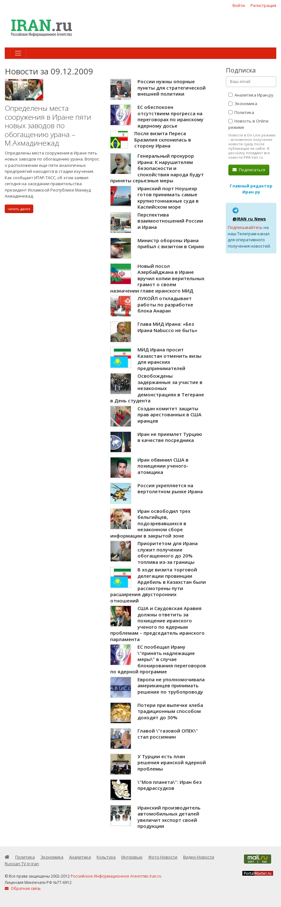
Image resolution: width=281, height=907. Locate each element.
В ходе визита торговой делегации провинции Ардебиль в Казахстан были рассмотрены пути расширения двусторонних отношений (158, 585)
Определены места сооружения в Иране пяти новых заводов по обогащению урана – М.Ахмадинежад (48, 125)
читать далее (19, 208)
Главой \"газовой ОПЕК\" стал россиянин (167, 733)
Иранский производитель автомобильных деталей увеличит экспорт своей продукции (169, 816)
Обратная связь (23, 888)
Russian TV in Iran (22, 863)
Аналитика (80, 857)
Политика (241, 112)
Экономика (242, 103)
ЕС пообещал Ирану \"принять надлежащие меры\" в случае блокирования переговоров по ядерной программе (158, 659)
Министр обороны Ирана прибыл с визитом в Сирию (170, 243)
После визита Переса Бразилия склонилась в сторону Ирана (162, 139)
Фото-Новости (162, 857)
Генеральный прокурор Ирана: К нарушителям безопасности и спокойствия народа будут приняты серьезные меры (157, 168)
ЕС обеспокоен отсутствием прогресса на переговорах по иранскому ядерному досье (170, 116)
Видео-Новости (198, 857)
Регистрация (263, 5)
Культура (106, 857)
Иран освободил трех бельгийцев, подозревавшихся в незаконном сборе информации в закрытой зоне (150, 523)
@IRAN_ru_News (249, 219)
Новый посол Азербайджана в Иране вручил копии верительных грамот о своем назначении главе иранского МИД (157, 278)
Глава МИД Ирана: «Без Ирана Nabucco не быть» (167, 327)
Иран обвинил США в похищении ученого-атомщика (162, 466)
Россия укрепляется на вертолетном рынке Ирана (170, 488)
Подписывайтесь (245, 227)
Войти (239, 5)
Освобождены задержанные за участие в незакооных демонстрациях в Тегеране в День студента (157, 388)
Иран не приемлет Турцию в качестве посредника (169, 437)
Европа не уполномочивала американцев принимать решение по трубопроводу (171, 685)
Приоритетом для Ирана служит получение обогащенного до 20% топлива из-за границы (167, 552)
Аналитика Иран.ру (250, 95)
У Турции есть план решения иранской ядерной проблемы (171, 762)
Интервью (132, 857)
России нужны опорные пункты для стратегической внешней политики (171, 87)
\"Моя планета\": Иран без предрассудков (169, 785)
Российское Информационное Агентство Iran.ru (116, 876)
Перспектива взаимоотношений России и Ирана (170, 220)
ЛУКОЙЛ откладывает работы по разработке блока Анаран (165, 304)
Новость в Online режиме (248, 124)
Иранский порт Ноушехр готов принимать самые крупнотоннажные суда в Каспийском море (168, 197)
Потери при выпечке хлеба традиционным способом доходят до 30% (170, 711)
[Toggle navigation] (18, 53)
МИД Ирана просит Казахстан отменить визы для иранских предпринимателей (169, 358)
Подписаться (249, 170)
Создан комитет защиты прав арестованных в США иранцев (169, 414)
